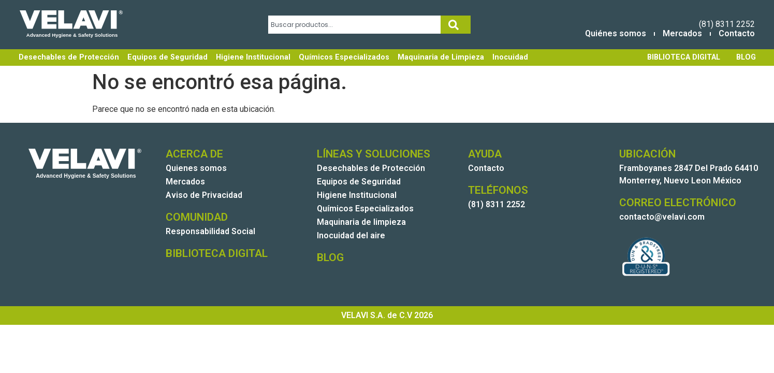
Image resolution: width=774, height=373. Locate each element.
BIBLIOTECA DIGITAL (683, 57)
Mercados (682, 33)
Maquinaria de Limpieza (441, 57)
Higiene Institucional (253, 57)
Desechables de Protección (69, 57)
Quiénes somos (615, 33)
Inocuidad (510, 57)
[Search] (456, 25)
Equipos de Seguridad (167, 57)
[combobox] (354, 25)
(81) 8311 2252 (727, 24)
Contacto (737, 33)
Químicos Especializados (344, 57)
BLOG (746, 57)
